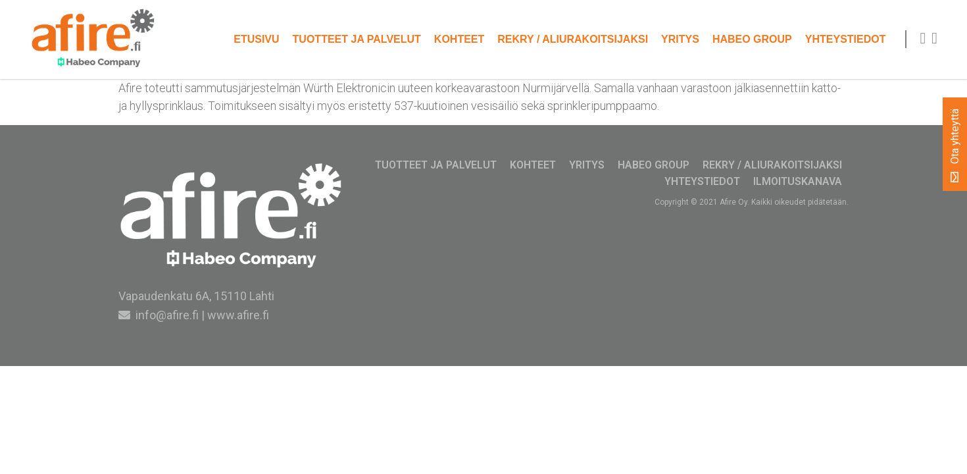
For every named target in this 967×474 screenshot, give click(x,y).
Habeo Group (752, 39)
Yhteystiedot (845, 39)
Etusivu (256, 39)
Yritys (680, 39)
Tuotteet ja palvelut (357, 39)
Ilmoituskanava (797, 181)
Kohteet (459, 39)
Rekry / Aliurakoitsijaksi (572, 39)
